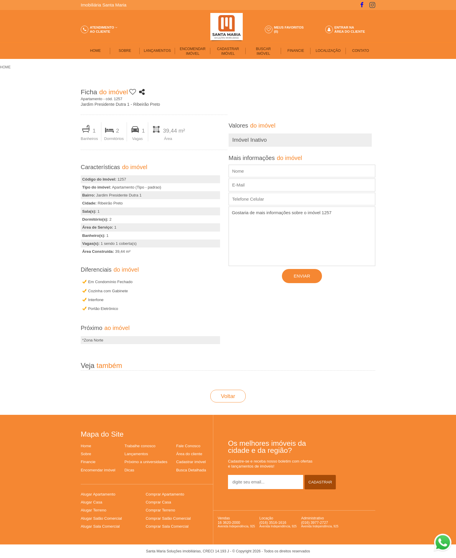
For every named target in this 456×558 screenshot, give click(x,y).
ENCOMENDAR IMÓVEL (192, 51)
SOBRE (125, 51)
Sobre (86, 454)
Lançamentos (136, 454)
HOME (95, 51)
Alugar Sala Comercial (100, 526)
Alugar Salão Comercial (101, 518)
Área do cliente (189, 454)
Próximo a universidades (146, 462)
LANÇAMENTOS (157, 51)
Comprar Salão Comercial (168, 518)
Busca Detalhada (191, 470)
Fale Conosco (188, 446)
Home (86, 446)
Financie (88, 462)
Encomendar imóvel (98, 470)
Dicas (129, 470)
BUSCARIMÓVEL (263, 51)
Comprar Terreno (160, 510)
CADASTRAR (320, 482)
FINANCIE (296, 51)
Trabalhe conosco (140, 446)
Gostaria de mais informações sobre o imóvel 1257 (302, 236)
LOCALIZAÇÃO (328, 51)
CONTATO (360, 51)
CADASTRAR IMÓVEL (228, 51)
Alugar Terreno (93, 510)
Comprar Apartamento (165, 494)
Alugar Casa (91, 502)
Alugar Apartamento (98, 494)
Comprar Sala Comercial (167, 526)
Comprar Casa (158, 502)
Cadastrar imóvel (191, 462)
